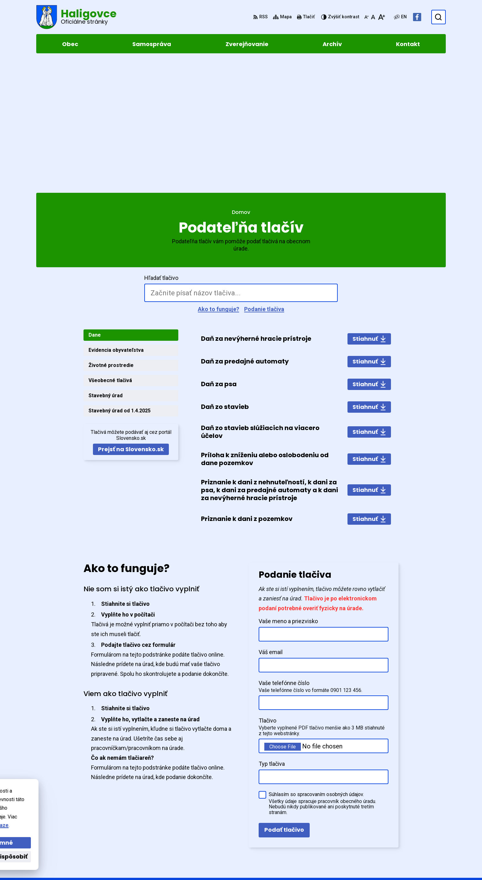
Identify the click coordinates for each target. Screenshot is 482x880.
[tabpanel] (296, 299)
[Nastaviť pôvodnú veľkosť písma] (373, 17)
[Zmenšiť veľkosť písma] (366, 17)
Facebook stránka (408, 838)
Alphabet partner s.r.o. (122, 796)
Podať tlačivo (284, 700)
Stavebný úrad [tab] (106, 266)
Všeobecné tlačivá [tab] (110, 251)
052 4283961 (401, 823)
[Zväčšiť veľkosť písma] (381, 17)
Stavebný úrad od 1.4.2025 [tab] (120, 281)
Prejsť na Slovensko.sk (131, 320)
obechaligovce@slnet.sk (416, 831)
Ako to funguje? (218, 179)
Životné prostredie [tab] (111, 236)
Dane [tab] (95, 206)
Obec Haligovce (92, 802)
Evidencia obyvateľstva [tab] (116, 221)
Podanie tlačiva (264, 179)
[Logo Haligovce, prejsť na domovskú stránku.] (76, 17)
